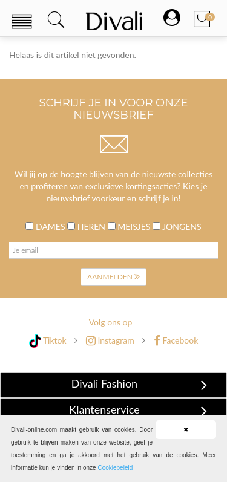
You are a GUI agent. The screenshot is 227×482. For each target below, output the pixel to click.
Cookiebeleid (115, 467)
